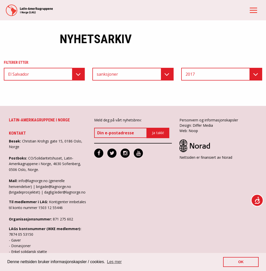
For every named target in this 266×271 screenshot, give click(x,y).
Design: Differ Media (196, 125)
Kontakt (17, 133)
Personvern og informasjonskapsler (208, 120)
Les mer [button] (114, 262)
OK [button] (241, 262)
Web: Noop (188, 130)
